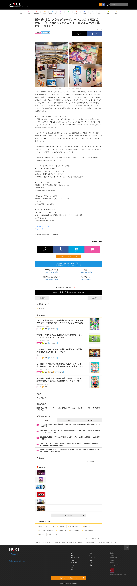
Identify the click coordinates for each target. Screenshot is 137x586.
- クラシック (73, 560)
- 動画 (91, 553)
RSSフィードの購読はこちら (69, 256)
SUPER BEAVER (74, 526)
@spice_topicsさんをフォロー (18, 561)
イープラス (39, 542)
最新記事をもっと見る (93, 461)
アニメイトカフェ (43, 226)
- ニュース (92, 555)
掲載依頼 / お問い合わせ (116, 557)
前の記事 (40, 298)
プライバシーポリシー (115, 565)
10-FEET (40, 534)
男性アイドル (52, 534)
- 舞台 (71, 555)
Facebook (14, 554)
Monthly (90, 420)
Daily (46, 420)
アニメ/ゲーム (61, 530)
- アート (72, 565)
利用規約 (112, 562)
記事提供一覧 (113, 555)
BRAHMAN (87, 526)
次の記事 (96, 298)
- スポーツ (72, 567)
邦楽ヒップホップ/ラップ (45, 526)
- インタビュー (93, 557)
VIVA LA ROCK (87, 530)
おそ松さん (41, 308)
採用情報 (112, 560)
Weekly (68, 420)
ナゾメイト (41, 229)
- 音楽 (71, 553)
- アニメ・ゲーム (74, 562)
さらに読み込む (74, 515)
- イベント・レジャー (75, 557)
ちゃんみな (61, 526)
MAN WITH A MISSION (45, 530)
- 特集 (91, 565)
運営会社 (112, 553)
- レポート (92, 560)
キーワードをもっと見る (93, 538)
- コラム (92, 562)
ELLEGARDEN (74, 530)
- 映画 (71, 569)
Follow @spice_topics (51, 272)
